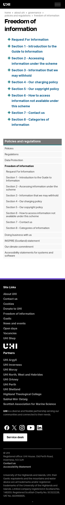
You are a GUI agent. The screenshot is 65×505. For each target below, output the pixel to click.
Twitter (14, 427)
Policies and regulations (18, 15)
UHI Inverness (12, 364)
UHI (5, 411)
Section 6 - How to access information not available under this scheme (35, 101)
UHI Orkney (10, 379)
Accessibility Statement (17, 467)
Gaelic (7, 318)
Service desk (15, 437)
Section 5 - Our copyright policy (35, 89)
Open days (10, 328)
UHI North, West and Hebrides (23, 374)
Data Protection (14, 160)
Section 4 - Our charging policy (35, 82)
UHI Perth (9, 384)
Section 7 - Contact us (28, 113)
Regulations (12, 154)
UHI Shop (9, 338)
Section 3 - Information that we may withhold (32, 195)
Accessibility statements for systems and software (29, 254)
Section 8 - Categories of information (28, 228)
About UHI (19, 12)
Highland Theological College (22, 394)
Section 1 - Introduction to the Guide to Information (29, 179)
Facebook (6, 427)
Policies (9, 148)
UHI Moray (10, 369)
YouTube (30, 427)
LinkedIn (40, 427)
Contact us (10, 299)
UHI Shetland (11, 389)
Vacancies (10, 333)
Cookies (8, 304)
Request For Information (30, 39)
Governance (34, 12)
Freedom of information (46, 15)
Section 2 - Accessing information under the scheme (32, 188)
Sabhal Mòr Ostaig (15, 399)
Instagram (22, 427)
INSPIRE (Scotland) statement (22, 241)
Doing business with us (18, 235)
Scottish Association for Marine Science (29, 404)
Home (8, 12)
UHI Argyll (10, 360)
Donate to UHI (12, 308)
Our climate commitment (19, 246)
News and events (14, 323)
